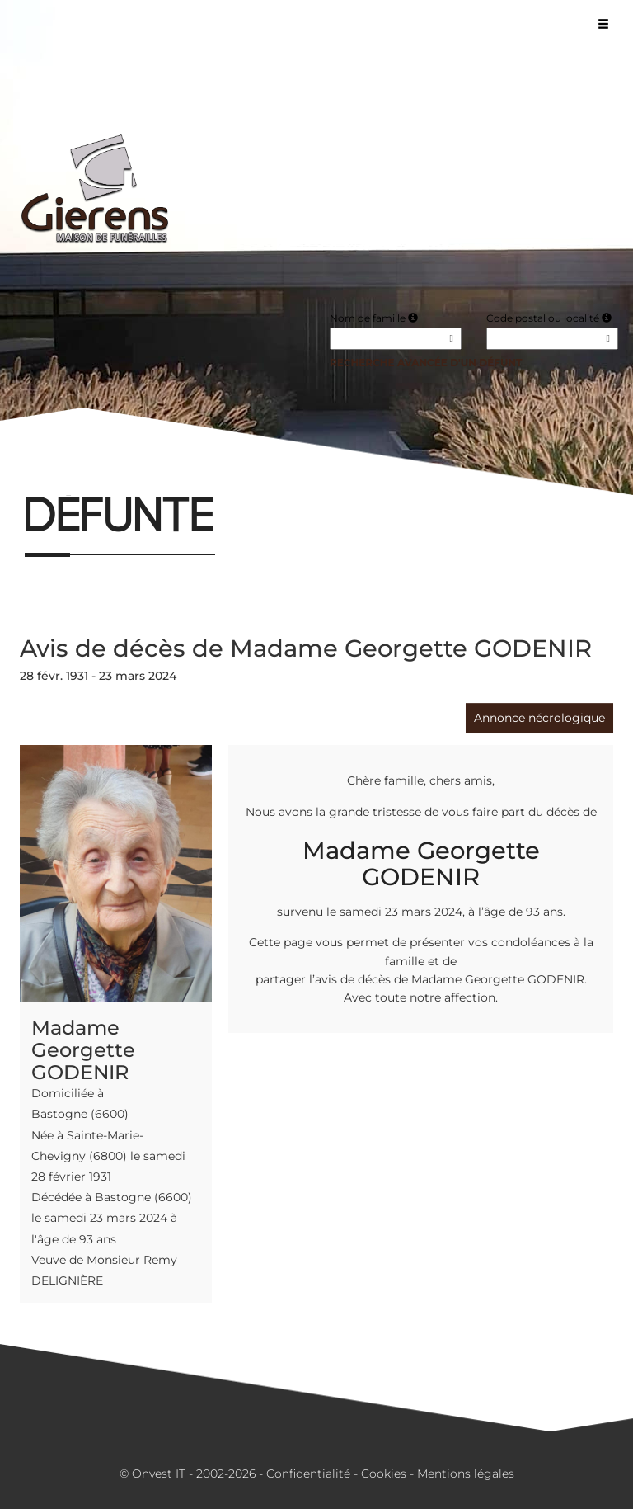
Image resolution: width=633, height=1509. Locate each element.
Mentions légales (465, 1473)
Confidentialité (308, 1473)
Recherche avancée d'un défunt (426, 362)
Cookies (383, 1473)
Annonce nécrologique (539, 717)
